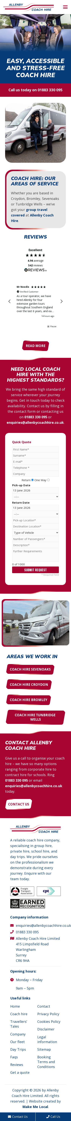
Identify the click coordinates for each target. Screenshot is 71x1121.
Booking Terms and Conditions (46, 1062)
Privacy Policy (48, 1014)
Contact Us (18, 1117)
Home (15, 1006)
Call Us (53, 1117)
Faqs (14, 1057)
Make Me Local (35, 1106)
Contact (43, 1006)
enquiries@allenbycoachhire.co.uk (35, 422)
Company (18, 1034)
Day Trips (18, 1049)
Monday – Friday (29, 980)
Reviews (16, 1064)
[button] (65, 7)
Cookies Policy (48, 1021)
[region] (35, 301)
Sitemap (44, 1049)
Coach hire (18, 1014)
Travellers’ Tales (18, 1024)
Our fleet (17, 1041)
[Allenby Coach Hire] (28, 7)
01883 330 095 (50, 89)
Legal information (47, 1039)
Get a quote (20, 1072)
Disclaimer (46, 1029)
